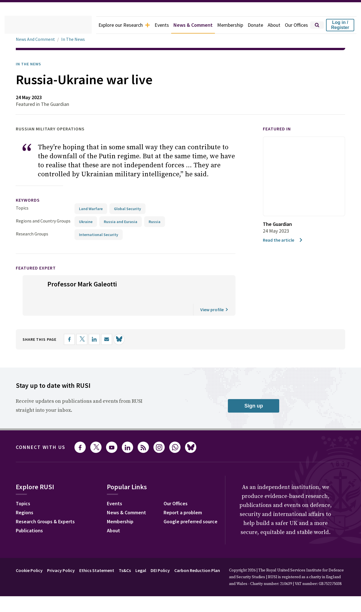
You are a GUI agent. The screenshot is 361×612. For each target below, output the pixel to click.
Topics (22, 198)
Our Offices (295, 25)
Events (151, 25)
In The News (75, 39)
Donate (252, 25)
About (271, 25)
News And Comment (36, 39)
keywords (30, 191)
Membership (225, 25)
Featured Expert (39, 258)
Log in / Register (340, 25)
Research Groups (33, 224)
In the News (30, 64)
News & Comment (185, 25)
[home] (40, 25)
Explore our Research (111, 25)
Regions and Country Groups (44, 211)
